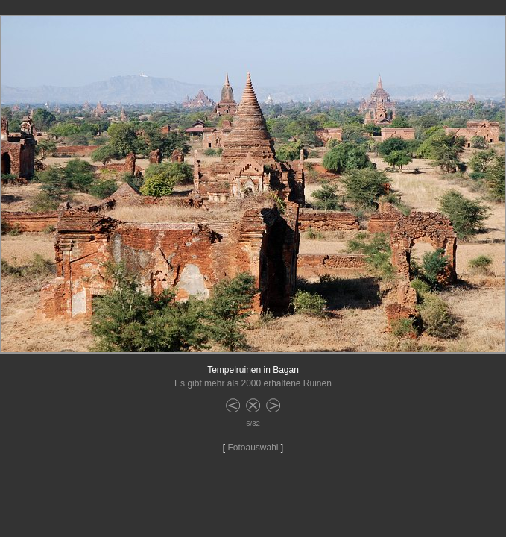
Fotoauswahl (252, 447)
